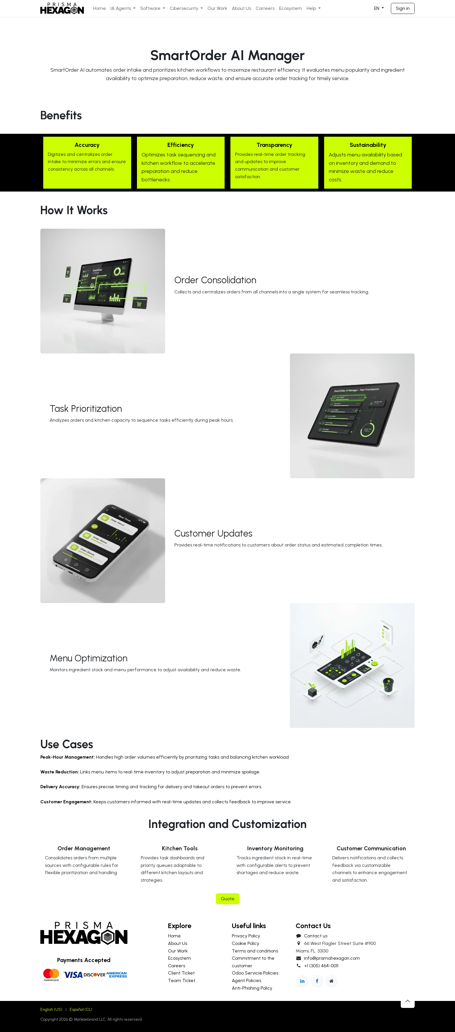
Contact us (315, 936)
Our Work (178, 951)
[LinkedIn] (302, 981)
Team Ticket (181, 980)
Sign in (403, 8)
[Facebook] (317, 981)
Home (174, 936)
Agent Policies (246, 980)
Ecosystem (179, 958)
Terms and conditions (255, 951)
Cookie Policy (245, 943)
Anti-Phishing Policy (252, 988)
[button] (408, 1001)
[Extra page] (331, 981)
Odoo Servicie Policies (255, 973)
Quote (227, 898)
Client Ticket (181, 973)
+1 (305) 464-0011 (321, 965)
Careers (176, 965)
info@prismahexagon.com (332, 958)
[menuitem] (99, 8)
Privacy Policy (246, 936)
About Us (177, 943)
